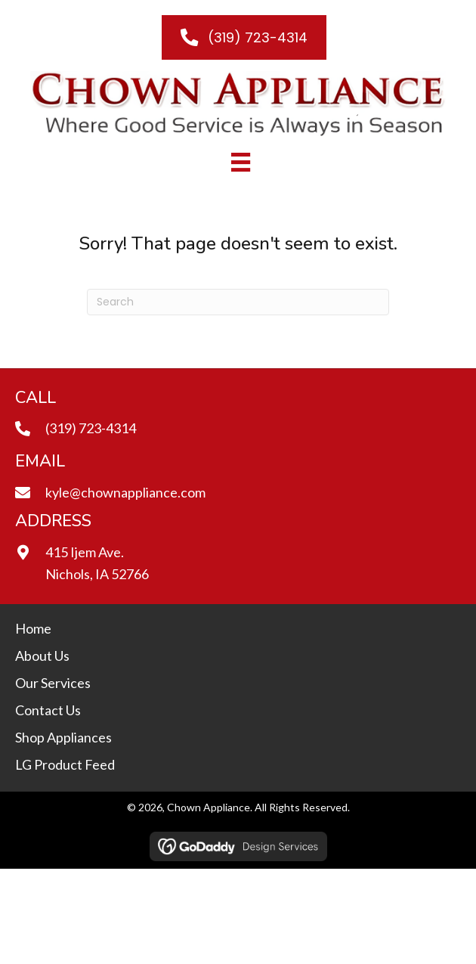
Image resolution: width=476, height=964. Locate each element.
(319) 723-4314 (90, 428)
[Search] (238, 302)
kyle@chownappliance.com (125, 492)
